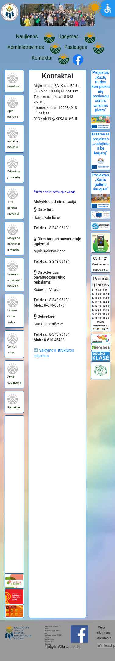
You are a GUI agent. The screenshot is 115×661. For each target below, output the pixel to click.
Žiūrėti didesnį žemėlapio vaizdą (54, 191)
